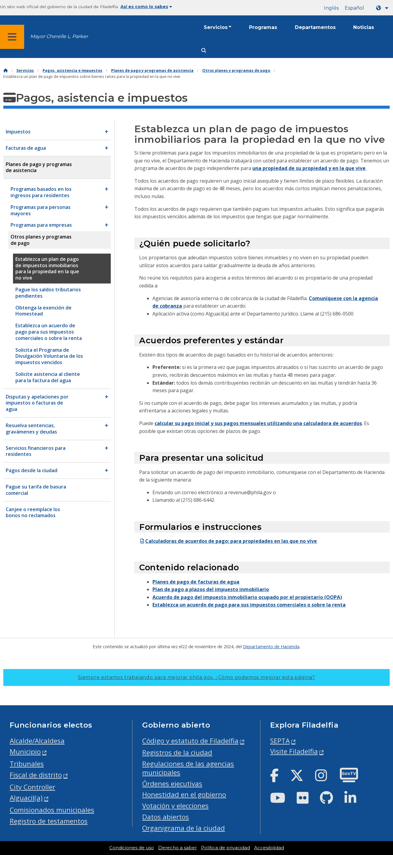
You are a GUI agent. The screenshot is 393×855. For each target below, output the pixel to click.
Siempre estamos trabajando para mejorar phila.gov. (196, 677)
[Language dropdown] (383, 8)
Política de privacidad (225, 847)
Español (354, 8)
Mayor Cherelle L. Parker (59, 36)
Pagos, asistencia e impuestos (72, 70)
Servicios (216, 27)
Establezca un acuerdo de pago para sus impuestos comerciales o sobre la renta (249, 604)
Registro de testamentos (49, 821)
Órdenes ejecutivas (172, 783)
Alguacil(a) (26, 797)
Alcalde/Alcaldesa (37, 740)
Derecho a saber (177, 847)
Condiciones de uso (131, 847)
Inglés (331, 8)
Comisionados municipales (52, 810)
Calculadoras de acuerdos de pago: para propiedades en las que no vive (228, 541)
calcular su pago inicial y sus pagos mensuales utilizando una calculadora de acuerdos (258, 423)
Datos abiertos (165, 816)
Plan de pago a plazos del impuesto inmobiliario (210, 589)
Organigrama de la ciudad (183, 828)
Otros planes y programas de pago (236, 70)
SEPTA (280, 740)
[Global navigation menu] (12, 37)
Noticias (363, 27)
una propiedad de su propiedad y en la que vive (309, 168)
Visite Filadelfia (294, 751)
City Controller (32, 787)
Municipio (25, 751)
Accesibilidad (269, 847)
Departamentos (315, 27)
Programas (263, 27)
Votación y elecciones (175, 805)
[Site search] (204, 50)
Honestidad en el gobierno (184, 794)
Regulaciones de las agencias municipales (188, 768)
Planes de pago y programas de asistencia (152, 70)
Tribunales (27, 763)
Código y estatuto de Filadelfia (190, 740)
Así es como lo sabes (146, 6)
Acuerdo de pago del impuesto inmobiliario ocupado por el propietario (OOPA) (247, 597)
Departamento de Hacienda (271, 646)
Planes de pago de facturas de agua (195, 581)
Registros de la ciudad (177, 752)
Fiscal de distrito (36, 775)
